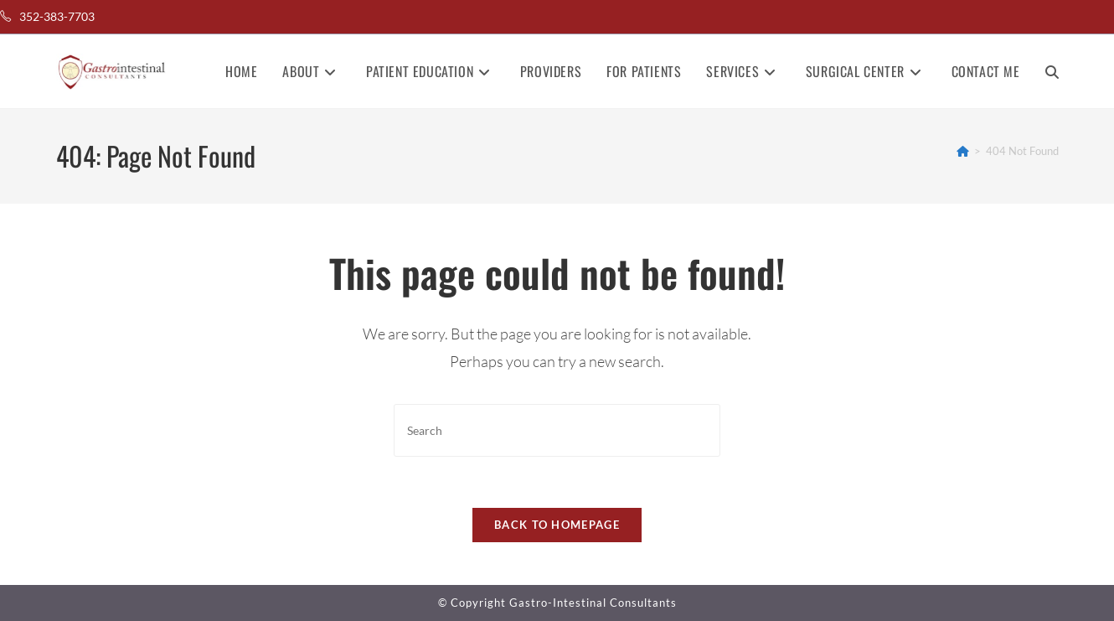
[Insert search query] (557, 430)
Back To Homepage (557, 524)
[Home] (963, 151)
